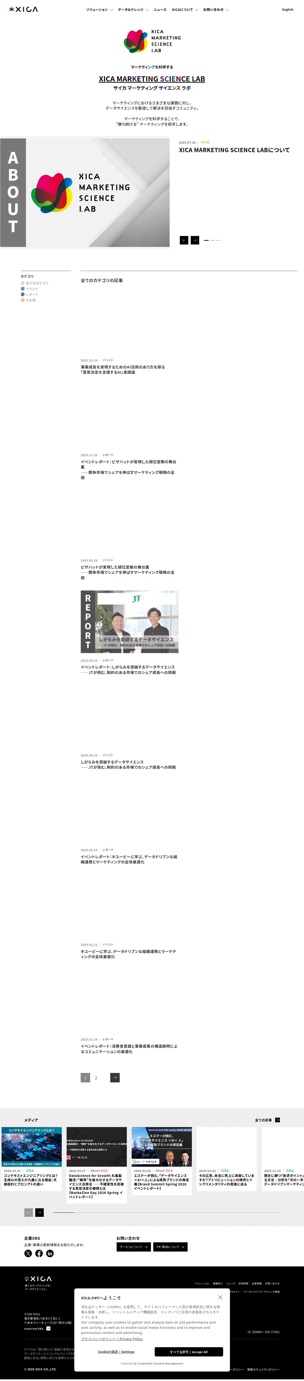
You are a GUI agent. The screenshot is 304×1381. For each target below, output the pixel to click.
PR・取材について (168, 1247)
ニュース (160, 13)
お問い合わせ (213, 13)
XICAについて (182, 13)
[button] (184, 240)
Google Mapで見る (37, 1330)
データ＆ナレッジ (131, 13)
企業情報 (248, 1283)
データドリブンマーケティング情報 (255, 1292)
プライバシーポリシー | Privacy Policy (112, 1338)
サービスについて (131, 1247)
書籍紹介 (193, 1283)
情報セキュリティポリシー (263, 1371)
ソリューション (97, 13)
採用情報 (229, 1283)
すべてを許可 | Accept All (188, 1351)
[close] (220, 1296)
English (288, 13)
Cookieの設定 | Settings (115, 1351)
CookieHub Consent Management (160, 1363)
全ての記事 (263, 1120)
